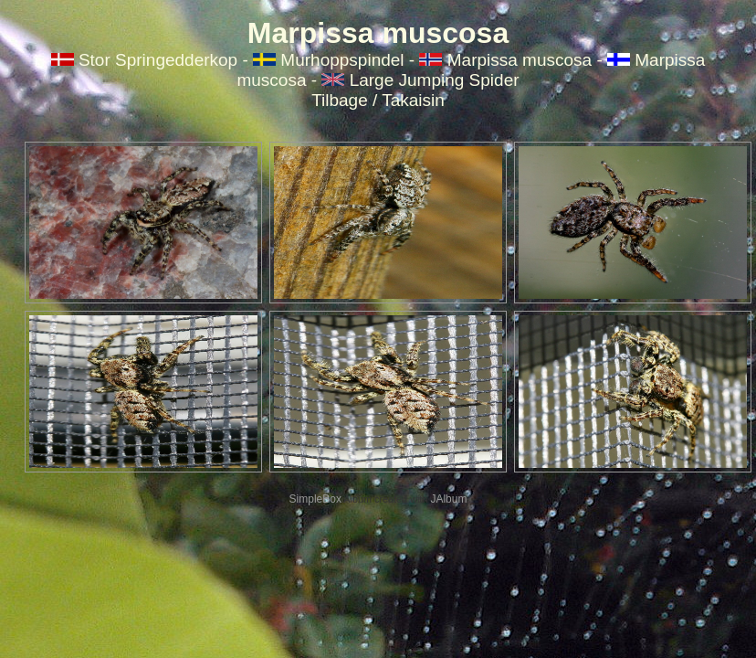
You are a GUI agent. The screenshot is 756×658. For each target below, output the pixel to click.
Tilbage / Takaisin (378, 100)
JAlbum (448, 499)
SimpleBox (315, 499)
